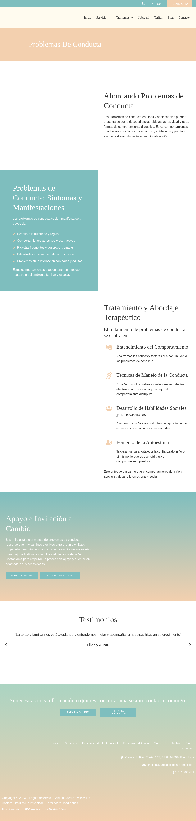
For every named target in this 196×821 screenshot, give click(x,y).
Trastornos (124, 17)
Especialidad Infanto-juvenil (108, 742)
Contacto (184, 17)
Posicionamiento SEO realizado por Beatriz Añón (35, 809)
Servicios (103, 17)
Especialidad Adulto (145, 742)
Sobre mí (143, 17)
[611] (152, 3)
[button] (6, 645)
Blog (171, 17)
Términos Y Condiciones (64, 803)
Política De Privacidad (31, 803)
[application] (110, 17)
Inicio (87, 17)
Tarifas (158, 17)
